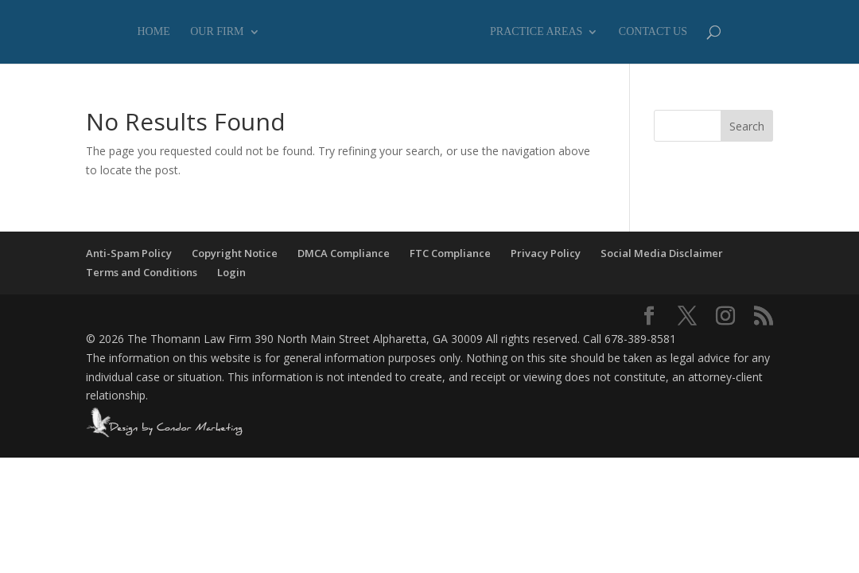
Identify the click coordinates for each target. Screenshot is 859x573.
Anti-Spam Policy (129, 253)
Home (154, 31)
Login (231, 272)
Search (746, 126)
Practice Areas (536, 31)
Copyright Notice (235, 253)
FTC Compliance (450, 253)
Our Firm (216, 31)
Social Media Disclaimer (662, 253)
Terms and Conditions (141, 272)
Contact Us (653, 31)
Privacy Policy (546, 253)
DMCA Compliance (343, 253)
